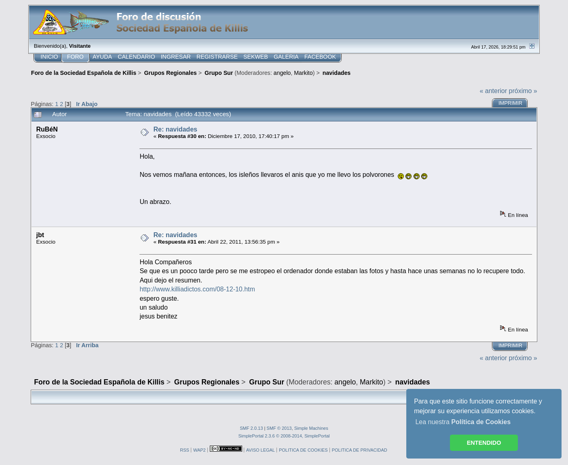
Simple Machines (311, 428)
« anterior (493, 90)
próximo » (523, 90)
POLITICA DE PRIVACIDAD (359, 450)
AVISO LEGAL (260, 450)
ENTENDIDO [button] (484, 443)
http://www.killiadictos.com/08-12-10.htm (197, 289)
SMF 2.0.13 (251, 428)
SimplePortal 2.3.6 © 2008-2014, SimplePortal (283, 435)
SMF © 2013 (278, 428)
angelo (282, 73)
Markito (303, 73)
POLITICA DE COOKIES (303, 450)
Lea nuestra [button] (463, 421)
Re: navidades (175, 129)
